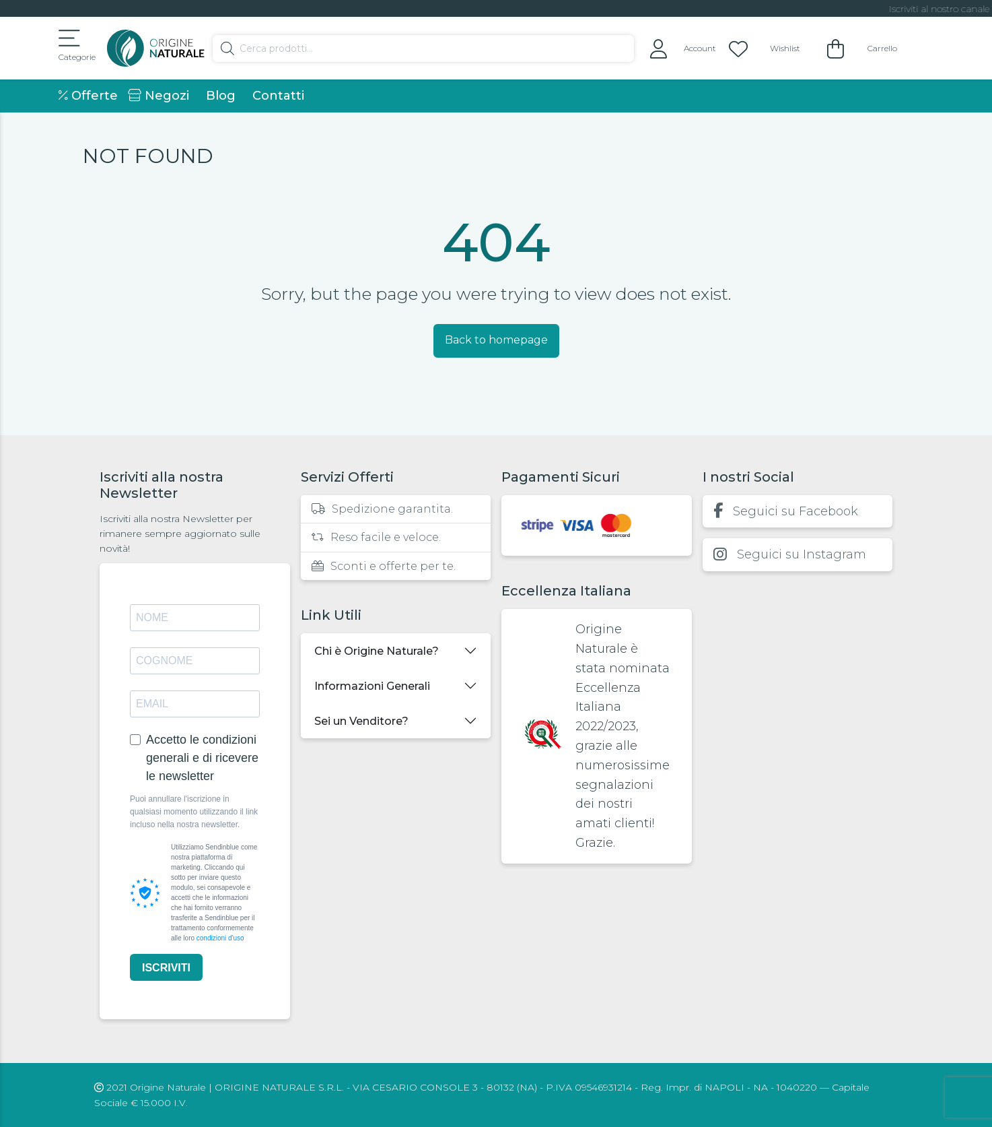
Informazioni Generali (372, 686)
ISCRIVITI (166, 967)
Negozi (158, 95)
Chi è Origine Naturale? (376, 651)
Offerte (88, 95)
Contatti (278, 95)
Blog (221, 95)
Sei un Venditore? (361, 721)
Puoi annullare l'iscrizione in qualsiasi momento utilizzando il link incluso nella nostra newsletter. (194, 811)
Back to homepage (496, 339)
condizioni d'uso (220, 938)
